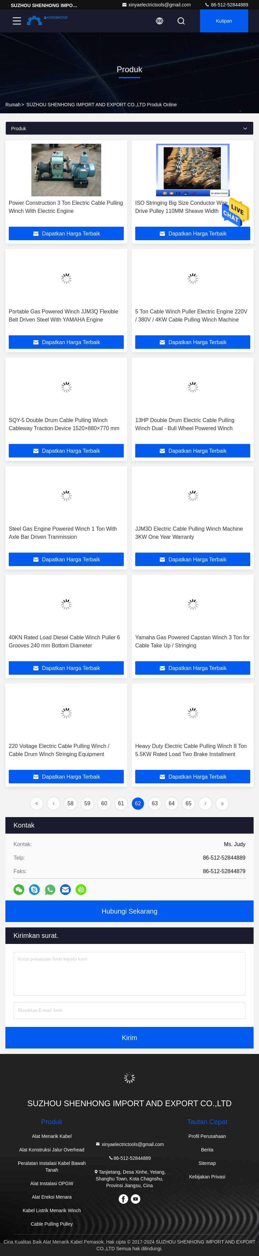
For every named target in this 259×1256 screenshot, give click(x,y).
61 (121, 803)
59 (87, 803)
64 (172, 803)
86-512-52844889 (226, 4)
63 (155, 803)
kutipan (224, 21)
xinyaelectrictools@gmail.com (156, 4)
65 (188, 803)
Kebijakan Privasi (207, 1176)
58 (70, 803)
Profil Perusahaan (207, 1136)
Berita (207, 1149)
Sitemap (207, 1163)
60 (104, 803)
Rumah (13, 104)
